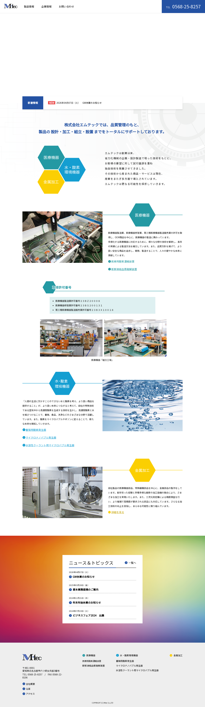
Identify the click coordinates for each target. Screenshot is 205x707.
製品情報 (29, 6)
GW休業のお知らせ (92, 102)
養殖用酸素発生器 (36, 430)
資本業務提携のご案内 (85, 589)
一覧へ (132, 562)
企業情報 (46, 6)
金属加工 (178, 655)
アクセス (30, 693)
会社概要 (30, 683)
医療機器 (90, 655)
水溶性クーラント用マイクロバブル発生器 (50, 445)
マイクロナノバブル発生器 (41, 437)
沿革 (28, 688)
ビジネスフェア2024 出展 (88, 615)
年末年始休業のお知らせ (87, 602)
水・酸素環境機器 (129, 655)
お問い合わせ (66, 6)
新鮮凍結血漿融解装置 (124, 269)
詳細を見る (117, 512)
